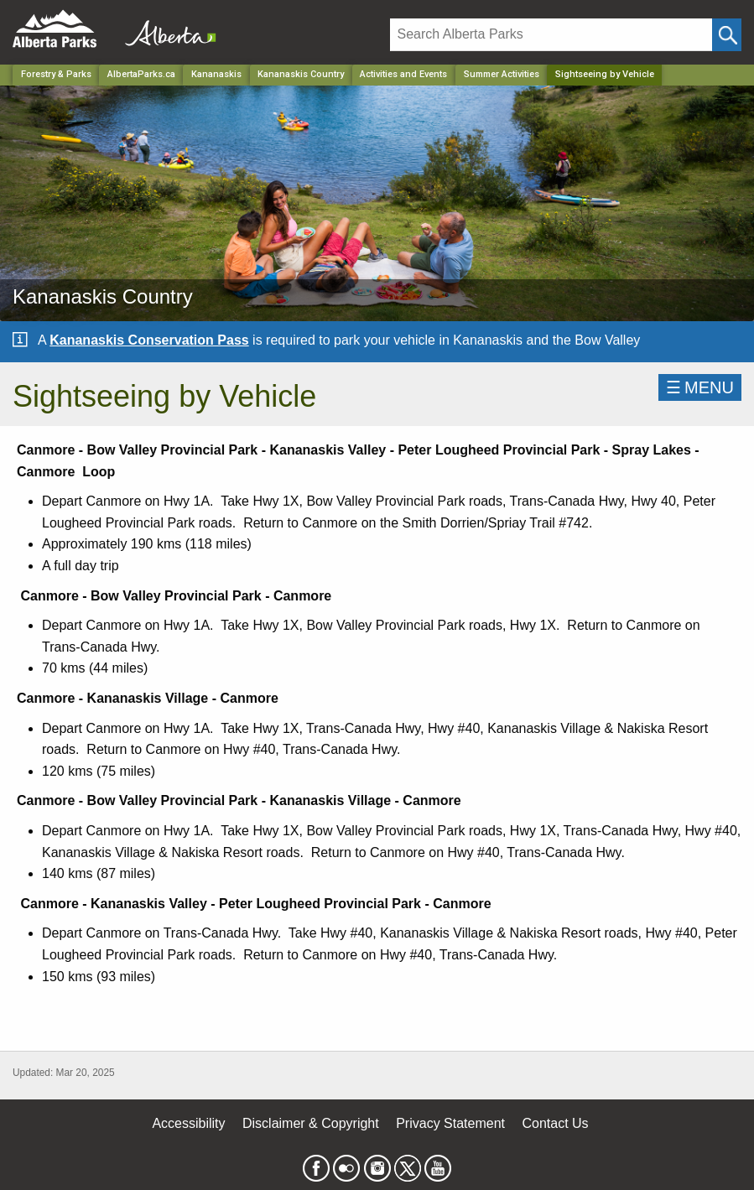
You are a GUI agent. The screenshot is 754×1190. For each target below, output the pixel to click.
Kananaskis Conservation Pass (148, 340)
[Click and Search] (726, 34)
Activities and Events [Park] (403, 74)
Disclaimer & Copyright (310, 1123)
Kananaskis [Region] (216, 74)
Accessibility (188, 1123)
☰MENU (700, 387)
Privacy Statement (450, 1123)
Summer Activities (501, 74)
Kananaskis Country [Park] (300, 74)
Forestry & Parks (56, 74)
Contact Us (555, 1123)
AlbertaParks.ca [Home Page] (141, 74)
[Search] (551, 34)
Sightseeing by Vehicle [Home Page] (604, 74)
